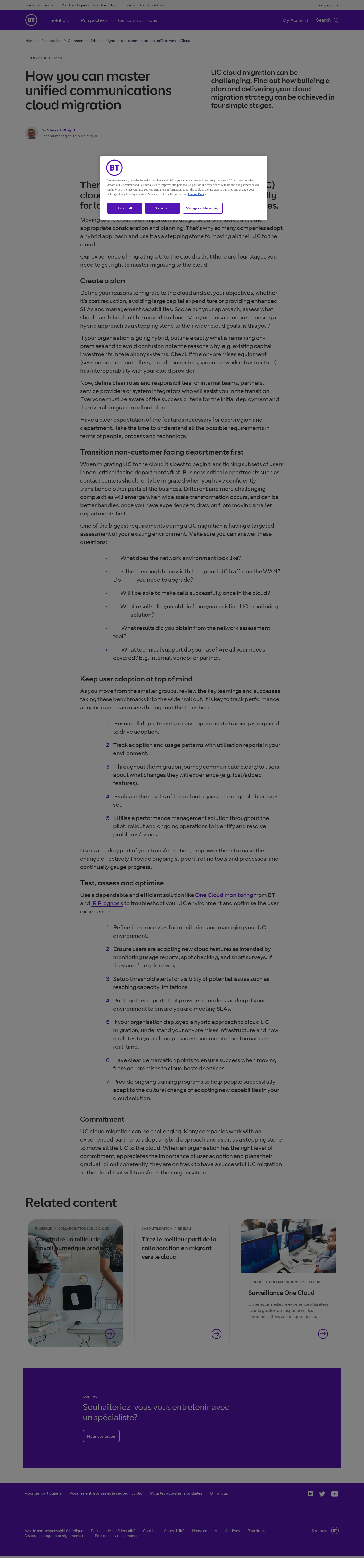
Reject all (162, 208)
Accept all (125, 208)
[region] (183, 188)
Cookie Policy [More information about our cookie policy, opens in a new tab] (197, 194)
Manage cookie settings (203, 208)
